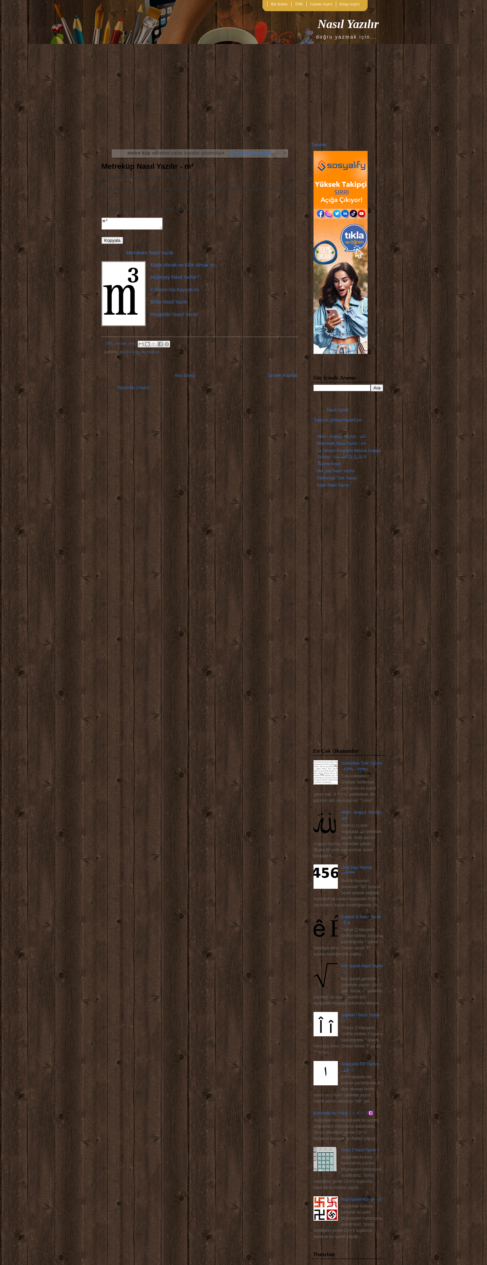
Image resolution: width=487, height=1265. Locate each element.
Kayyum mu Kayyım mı (174, 291)
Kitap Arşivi (350, 4)
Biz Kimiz (279, 4)
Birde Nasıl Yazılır (169, 304)
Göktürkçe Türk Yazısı (336, 478)
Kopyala (112, 242)
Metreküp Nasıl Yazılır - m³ (147, 166)
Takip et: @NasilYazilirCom (338, 420)
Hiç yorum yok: (122, 345)
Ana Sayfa (185, 377)
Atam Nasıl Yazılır (333, 485)
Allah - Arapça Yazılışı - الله (341, 436)
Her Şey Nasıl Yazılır (335, 471)
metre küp (129, 354)
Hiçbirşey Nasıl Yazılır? (174, 279)
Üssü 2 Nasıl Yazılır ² (360, 1150)
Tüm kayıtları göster (250, 153)
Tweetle (318, 144)
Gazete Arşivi (321, 4)
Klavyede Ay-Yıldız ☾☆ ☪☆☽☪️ (343, 1113)
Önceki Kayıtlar (283, 377)
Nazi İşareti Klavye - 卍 (361, 1199)
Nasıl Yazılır (348, 24)
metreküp (150, 354)
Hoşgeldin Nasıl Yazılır (174, 316)
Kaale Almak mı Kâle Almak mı (182, 267)
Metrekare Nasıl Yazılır (150, 254)
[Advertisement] (348, 619)
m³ (135, 225)
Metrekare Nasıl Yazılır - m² (341, 443)
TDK (299, 4)
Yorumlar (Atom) (133, 389)
